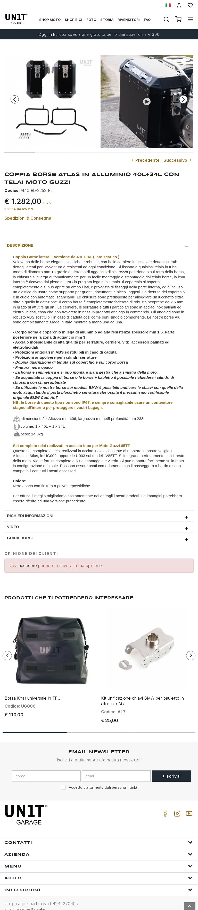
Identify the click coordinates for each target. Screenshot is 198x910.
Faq (147, 20)
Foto (91, 20)
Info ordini (98, 883)
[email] (116, 769)
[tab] (99, 245)
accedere (28, 565)
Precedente (145, 160)
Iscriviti (171, 769)
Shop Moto (50, 20)
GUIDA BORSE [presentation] (20, 538)
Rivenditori (129, 20)
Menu (98, 859)
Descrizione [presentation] (20, 245)
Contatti (98, 835)
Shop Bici (73, 20)
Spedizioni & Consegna (27, 218)
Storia (106, 20)
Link (132, 781)
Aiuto (98, 871)
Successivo (177, 160)
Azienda (98, 847)
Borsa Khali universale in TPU (33, 691)
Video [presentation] (13, 527)
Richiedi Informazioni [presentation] (30, 515)
